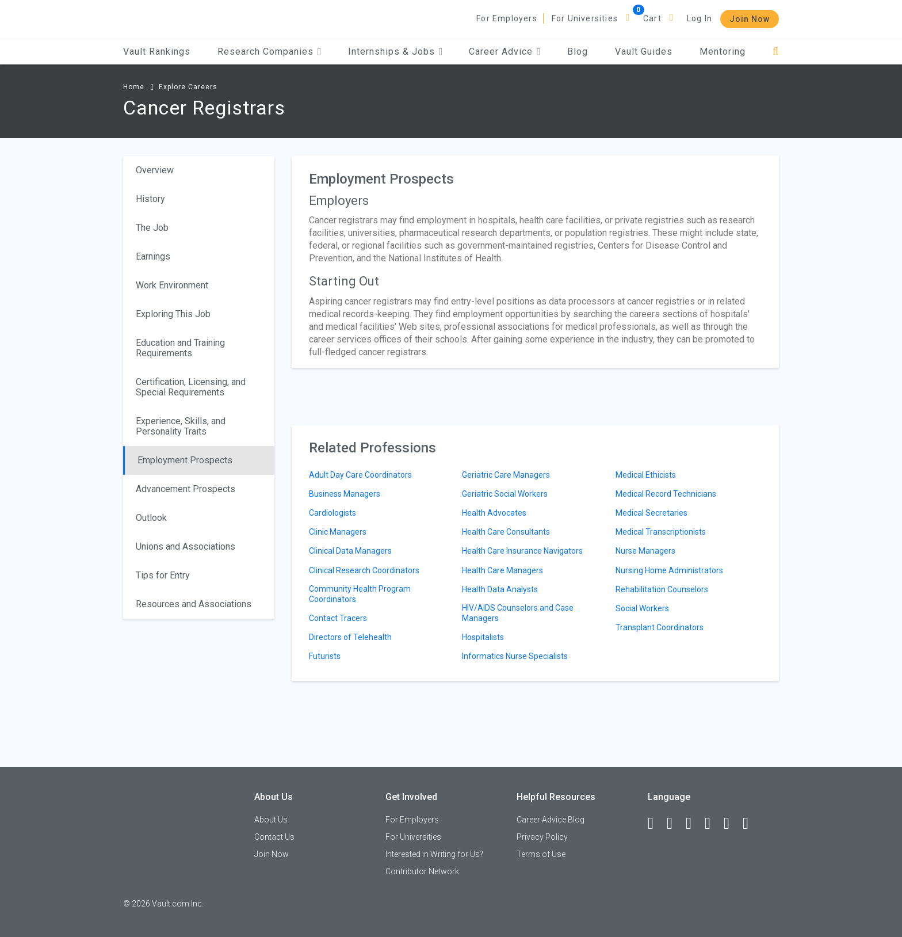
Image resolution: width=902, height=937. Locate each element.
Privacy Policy (542, 836)
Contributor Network (422, 871)
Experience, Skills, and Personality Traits (181, 426)
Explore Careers (188, 87)
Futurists (325, 656)
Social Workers (642, 608)
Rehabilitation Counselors (662, 589)
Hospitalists (483, 637)
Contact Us (274, 836)
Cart (652, 18)
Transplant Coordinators (660, 627)
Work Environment (172, 285)
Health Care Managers (502, 570)
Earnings (153, 256)
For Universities (585, 18)
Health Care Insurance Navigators (522, 550)
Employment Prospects (184, 460)
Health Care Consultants (506, 531)
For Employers (506, 18)
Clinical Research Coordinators (364, 570)
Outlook (151, 517)
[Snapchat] (751, 823)
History (150, 198)
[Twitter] (694, 823)
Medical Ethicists (646, 474)
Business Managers (344, 493)
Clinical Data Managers (350, 550)
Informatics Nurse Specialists (515, 656)
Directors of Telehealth (350, 637)
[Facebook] (656, 823)
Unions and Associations (185, 546)
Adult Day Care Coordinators (360, 474)
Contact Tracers (338, 618)
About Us (271, 819)
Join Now (749, 19)
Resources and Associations (193, 604)
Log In (699, 18)
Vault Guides (643, 51)
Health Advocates (494, 512)
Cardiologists (332, 512)
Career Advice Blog (550, 819)
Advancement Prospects (185, 488)
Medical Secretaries (651, 512)
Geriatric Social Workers (505, 493)
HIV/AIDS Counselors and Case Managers (518, 613)
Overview (155, 170)
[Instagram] (713, 823)
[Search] (776, 51)
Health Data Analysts (500, 589)
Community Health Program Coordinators (360, 594)
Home (133, 87)
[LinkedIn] (675, 823)
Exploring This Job (173, 313)
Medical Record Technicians (666, 493)
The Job (152, 227)
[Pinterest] (732, 823)
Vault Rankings (156, 51)
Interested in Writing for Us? (434, 854)
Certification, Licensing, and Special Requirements (191, 387)
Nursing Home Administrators (669, 570)
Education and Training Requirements (180, 348)
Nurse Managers (645, 550)
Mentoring (723, 51)
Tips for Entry (163, 575)
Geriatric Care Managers (506, 474)
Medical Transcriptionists (661, 531)
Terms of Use (541, 854)
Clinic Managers (337, 531)
